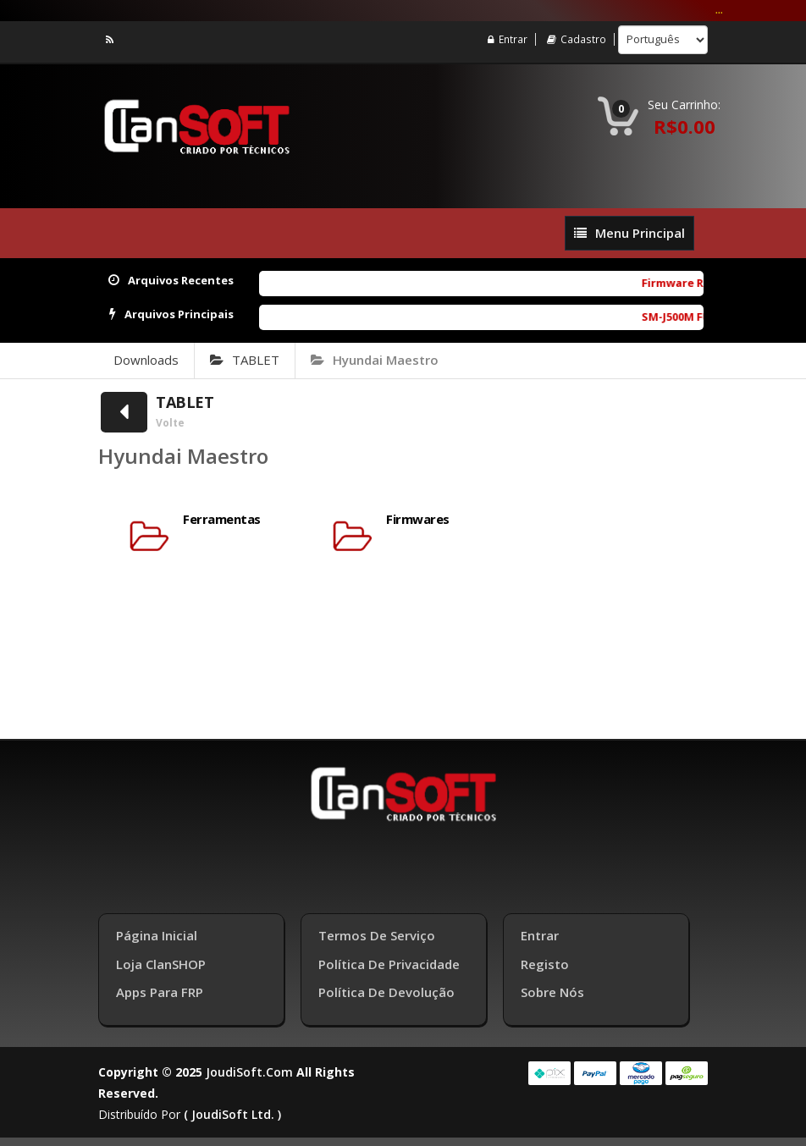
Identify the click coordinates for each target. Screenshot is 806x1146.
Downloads (146, 359)
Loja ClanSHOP (161, 964)
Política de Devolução (386, 991)
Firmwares (418, 519)
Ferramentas (222, 519)
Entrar (508, 39)
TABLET (244, 359)
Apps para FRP (159, 991)
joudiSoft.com (249, 1072)
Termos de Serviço (376, 935)
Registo (545, 964)
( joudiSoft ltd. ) (232, 1114)
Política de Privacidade (389, 964)
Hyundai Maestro (375, 359)
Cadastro (577, 39)
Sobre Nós (552, 991)
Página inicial (156, 935)
